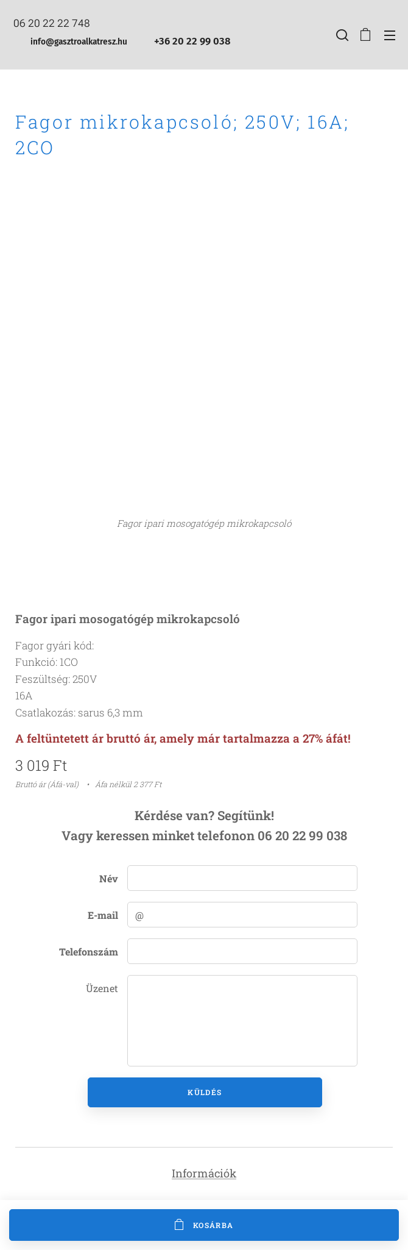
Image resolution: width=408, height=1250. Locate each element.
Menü (389, 35)
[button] (341, 35)
